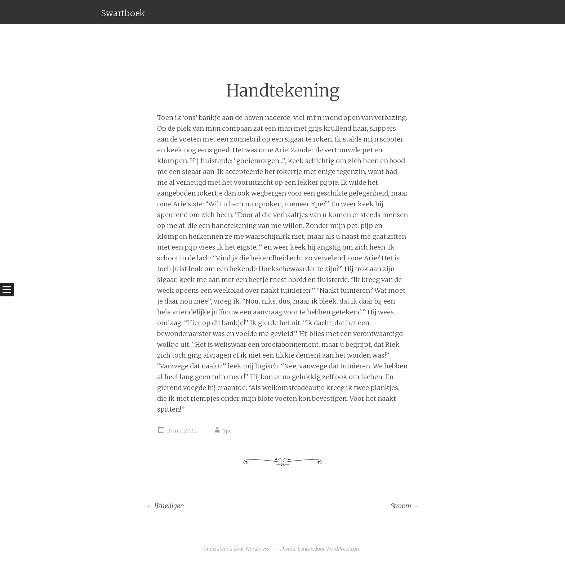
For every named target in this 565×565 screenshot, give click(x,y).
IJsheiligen (165, 506)
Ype (227, 430)
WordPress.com (343, 549)
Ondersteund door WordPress (236, 549)
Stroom (405, 506)
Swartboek (123, 13)
